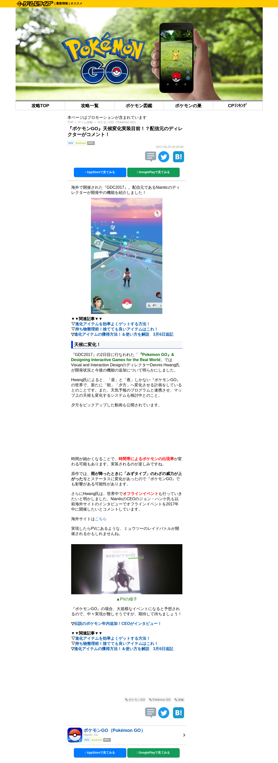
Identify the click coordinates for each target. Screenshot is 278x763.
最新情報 (62, 3)
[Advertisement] (126, 675)
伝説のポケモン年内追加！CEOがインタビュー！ (118, 623)
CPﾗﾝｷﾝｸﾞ (238, 105)
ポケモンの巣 (188, 105)
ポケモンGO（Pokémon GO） (117, 122)
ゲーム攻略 (85, 122)
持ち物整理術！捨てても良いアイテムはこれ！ (116, 329)
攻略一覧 (90, 105)
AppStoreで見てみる (100, 172)
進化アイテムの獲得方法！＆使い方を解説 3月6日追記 (123, 334)
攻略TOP (40, 105)
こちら (101, 519)
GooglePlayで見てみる (153, 172)
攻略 (179, 699)
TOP (70, 122)
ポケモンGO (135, 699)
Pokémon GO (160, 699)
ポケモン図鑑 (139, 105)
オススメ (76, 3)
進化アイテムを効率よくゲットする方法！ (112, 324)
